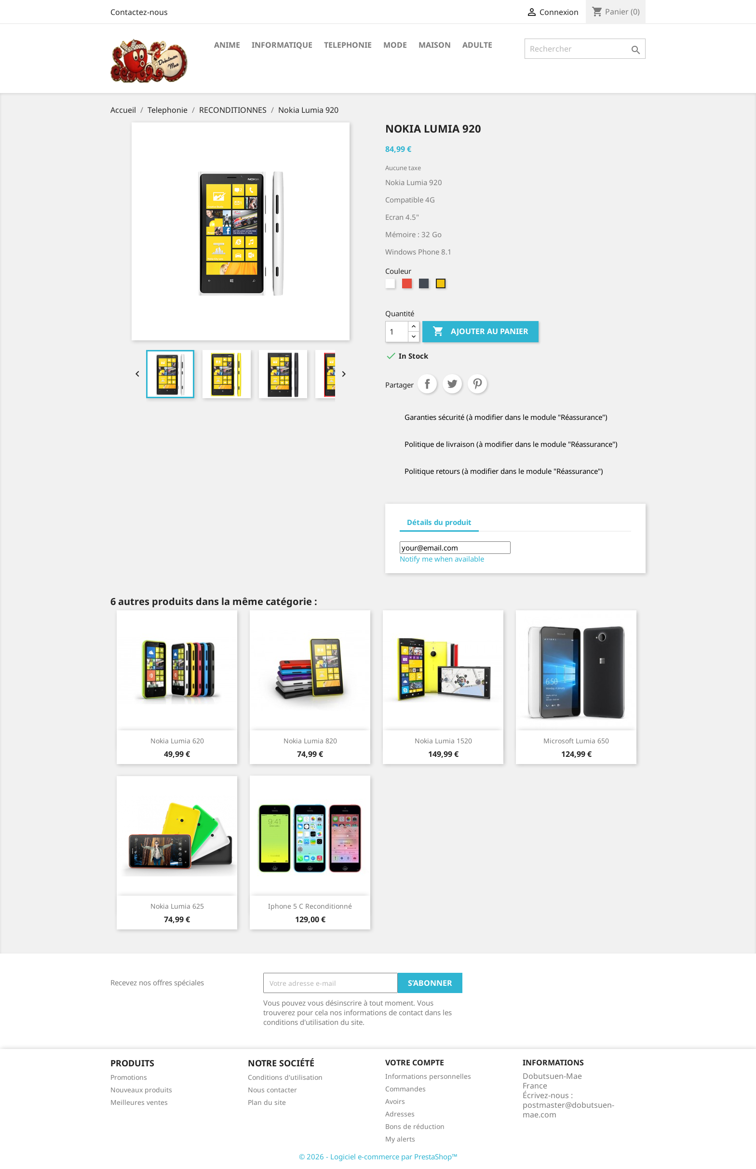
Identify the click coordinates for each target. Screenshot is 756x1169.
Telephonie (348, 45)
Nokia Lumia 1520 (443, 740)
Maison (434, 45)
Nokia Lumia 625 (177, 906)
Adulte (477, 45)
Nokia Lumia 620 (177, 740)
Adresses (400, 1113)
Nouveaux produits (141, 1089)
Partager (427, 383)
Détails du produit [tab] (439, 522)
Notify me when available (442, 559)
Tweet (452, 383)
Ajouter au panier (480, 331)
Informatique (282, 45)
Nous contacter (272, 1089)
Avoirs (395, 1101)
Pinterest (477, 383)
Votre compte (414, 1062)
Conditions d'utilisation (285, 1077)
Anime (227, 45)
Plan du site (267, 1102)
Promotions (128, 1077)
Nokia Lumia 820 (310, 740)
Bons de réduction (415, 1126)
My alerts (400, 1138)
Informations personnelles (428, 1076)
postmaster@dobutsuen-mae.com (568, 1110)
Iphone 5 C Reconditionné (310, 906)
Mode (395, 45)
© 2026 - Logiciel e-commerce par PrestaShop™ (378, 1156)
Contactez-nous (139, 12)
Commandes (405, 1088)
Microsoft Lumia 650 (576, 740)
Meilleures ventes (139, 1102)
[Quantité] (396, 331)
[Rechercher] (585, 49)
